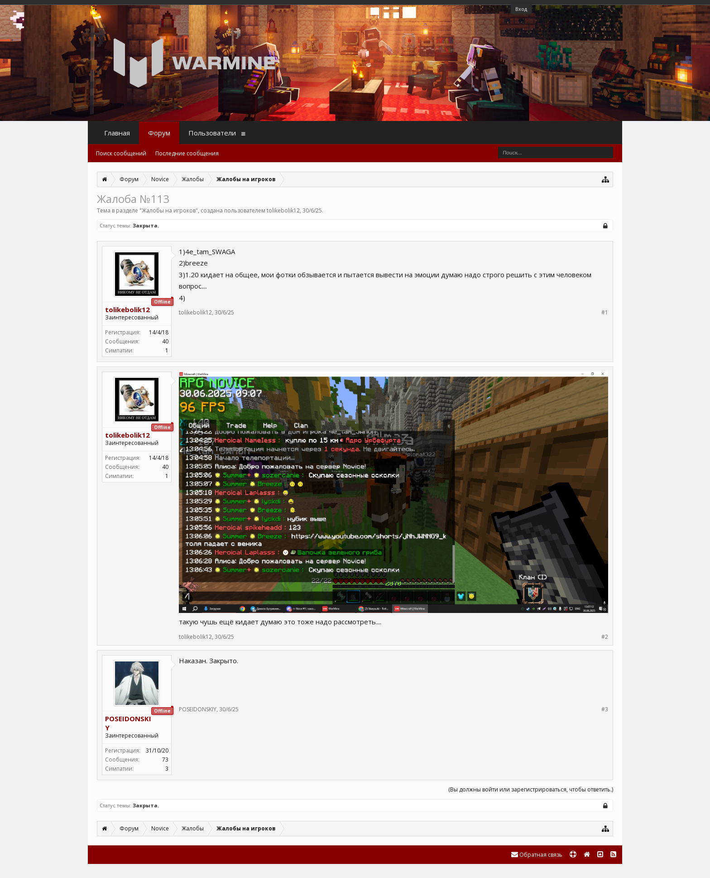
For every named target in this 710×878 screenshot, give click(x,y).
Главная (117, 132)
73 (165, 759)
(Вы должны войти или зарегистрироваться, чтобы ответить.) (530, 789)
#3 (604, 709)
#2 (604, 637)
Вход (521, 8)
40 (165, 341)
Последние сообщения (187, 153)
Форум (159, 132)
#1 (604, 312)
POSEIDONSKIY (128, 723)
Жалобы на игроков (169, 210)
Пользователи (212, 132)
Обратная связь (536, 855)
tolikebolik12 (283, 210)
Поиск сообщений (121, 153)
